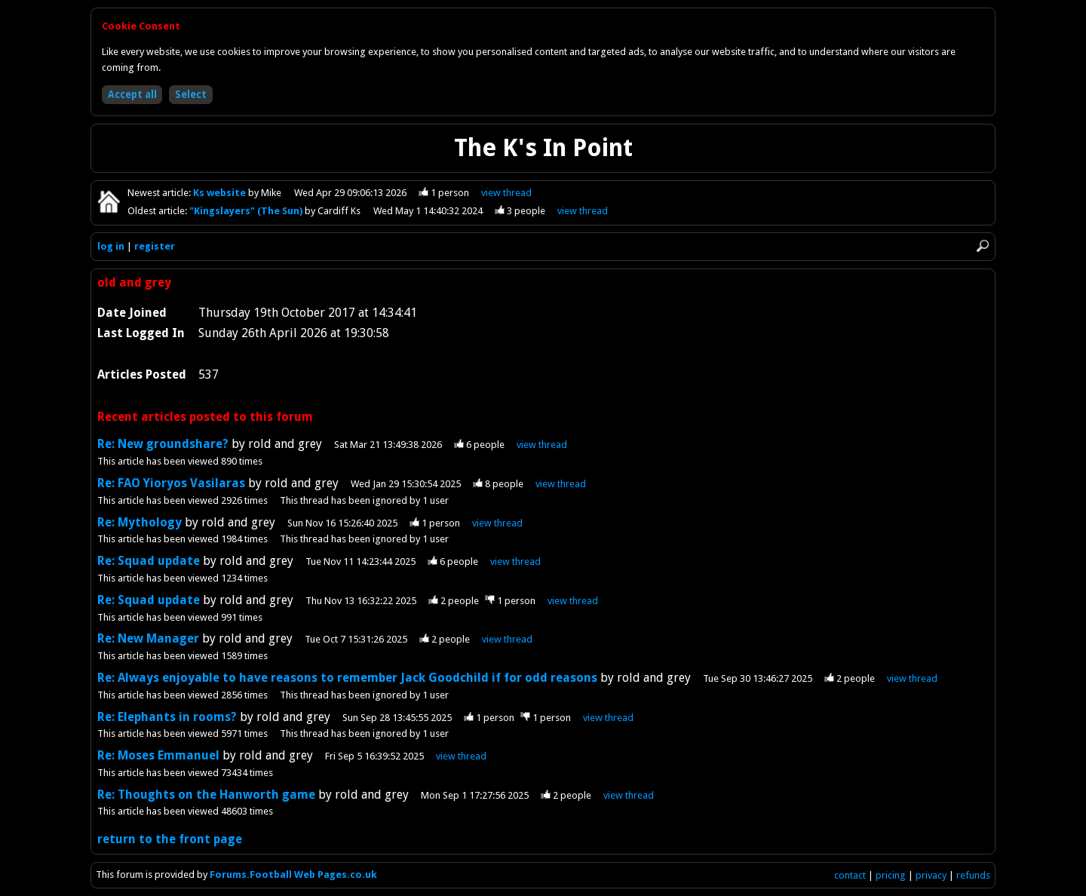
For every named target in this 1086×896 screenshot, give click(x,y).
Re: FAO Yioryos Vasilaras (171, 483)
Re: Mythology (139, 522)
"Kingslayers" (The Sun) (247, 210)
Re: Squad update (148, 561)
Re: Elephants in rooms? (167, 717)
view (506, 192)
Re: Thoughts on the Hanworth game (206, 794)
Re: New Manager (148, 638)
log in (110, 246)
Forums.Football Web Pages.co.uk (293, 874)
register (154, 246)
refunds (973, 875)
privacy (931, 875)
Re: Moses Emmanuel (158, 755)
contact (850, 875)
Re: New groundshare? (163, 444)
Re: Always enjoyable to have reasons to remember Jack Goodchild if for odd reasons (347, 677)
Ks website (220, 192)
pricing (891, 875)
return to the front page (169, 839)
